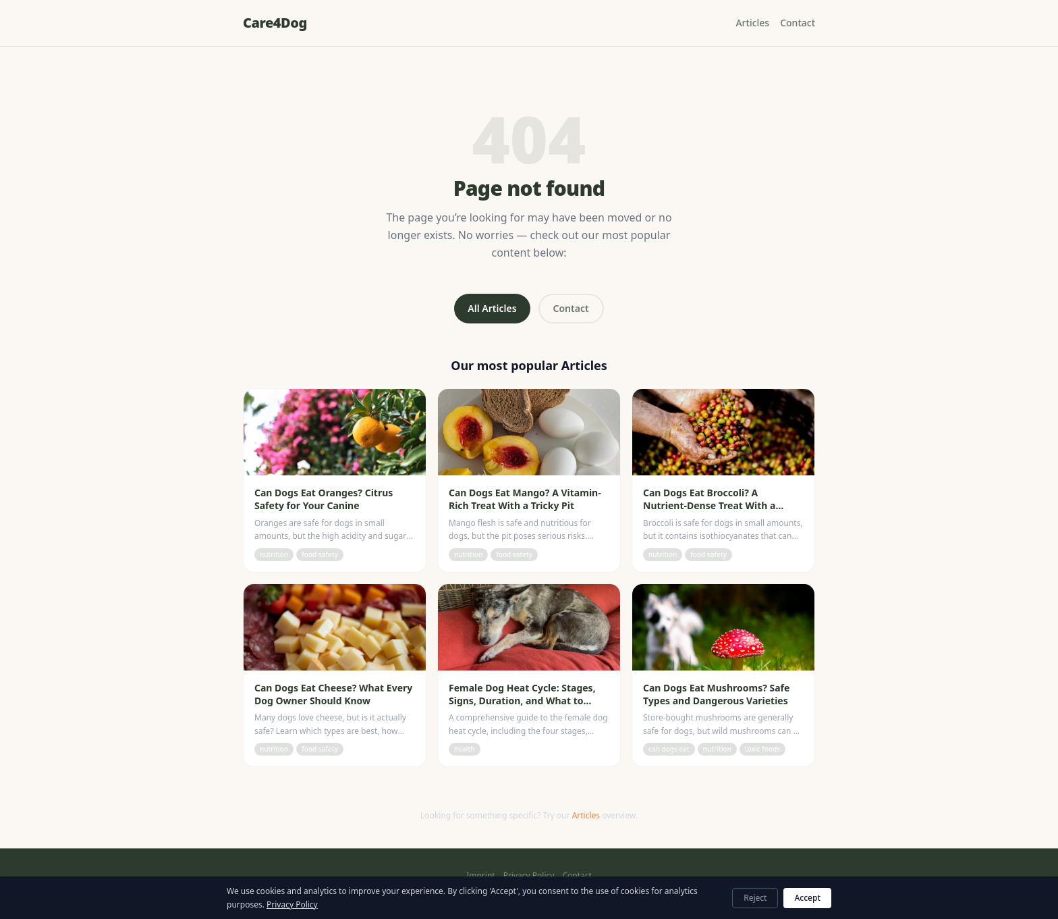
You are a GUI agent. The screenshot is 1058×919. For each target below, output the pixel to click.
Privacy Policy (529, 875)
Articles (752, 22)
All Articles (492, 308)
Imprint (480, 875)
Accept (807, 897)
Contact (797, 22)
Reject (755, 897)
